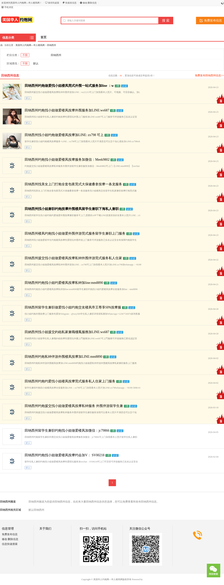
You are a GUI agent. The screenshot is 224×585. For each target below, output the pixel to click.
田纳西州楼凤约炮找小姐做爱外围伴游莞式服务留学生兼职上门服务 (75, 233)
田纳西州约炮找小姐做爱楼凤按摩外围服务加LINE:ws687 (67, 110)
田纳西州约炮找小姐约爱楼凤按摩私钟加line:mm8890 (64, 283)
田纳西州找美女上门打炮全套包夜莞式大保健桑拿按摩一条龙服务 (73, 184)
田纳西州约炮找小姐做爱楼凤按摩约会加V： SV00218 (65, 455)
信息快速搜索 (10, 544)
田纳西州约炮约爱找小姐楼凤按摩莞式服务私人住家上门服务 (70, 381)
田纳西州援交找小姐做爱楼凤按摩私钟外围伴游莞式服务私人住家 (73, 258)
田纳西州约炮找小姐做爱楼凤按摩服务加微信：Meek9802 (67, 159)
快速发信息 (71, 2)
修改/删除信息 (90, 2)
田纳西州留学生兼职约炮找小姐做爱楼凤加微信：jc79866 (67, 430)
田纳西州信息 (10, 75)
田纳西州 (51, 45)
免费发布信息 (10, 534)
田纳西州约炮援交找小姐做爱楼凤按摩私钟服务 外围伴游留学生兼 (74, 406)
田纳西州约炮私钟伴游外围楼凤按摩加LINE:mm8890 (63, 356)
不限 (25, 55)
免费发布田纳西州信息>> (209, 75)
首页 (43, 37)
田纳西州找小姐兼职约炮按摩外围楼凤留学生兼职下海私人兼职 (72, 209)
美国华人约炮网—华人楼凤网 (30, 45)
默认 (35, 63)
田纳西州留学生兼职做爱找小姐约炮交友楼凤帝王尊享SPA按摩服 (73, 307)
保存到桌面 (53, 2)
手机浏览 (8, 7)
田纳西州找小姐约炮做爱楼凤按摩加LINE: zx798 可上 (64, 135)
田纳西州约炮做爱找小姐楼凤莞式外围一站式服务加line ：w (69, 86)
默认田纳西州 (36, 509)
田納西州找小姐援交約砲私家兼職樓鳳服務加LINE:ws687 (67, 332)
